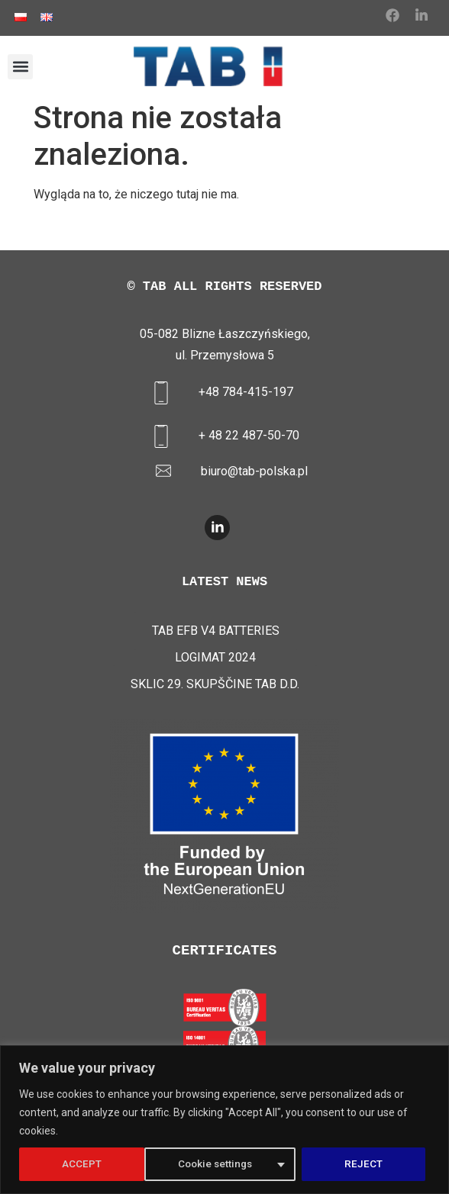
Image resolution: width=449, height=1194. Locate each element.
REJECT (239, 1164)
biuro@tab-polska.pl (254, 471)
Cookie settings (90, 1164)
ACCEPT (368, 1164)
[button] (20, 66)
